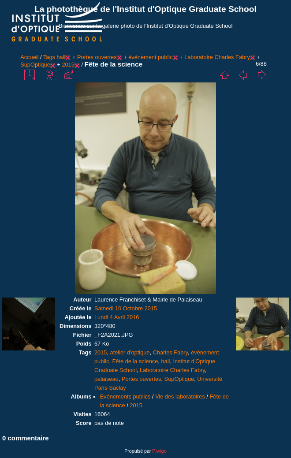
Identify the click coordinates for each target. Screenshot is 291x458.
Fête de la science (135, 361)
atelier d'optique (130, 352)
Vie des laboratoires (180, 396)
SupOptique (35, 64)
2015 (68, 64)
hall (60, 57)
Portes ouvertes (97, 57)
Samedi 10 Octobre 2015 (125, 308)
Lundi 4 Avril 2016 (116, 317)
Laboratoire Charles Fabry (217, 57)
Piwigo (159, 451)
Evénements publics (125, 396)
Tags (49, 57)
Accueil (29, 57)
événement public (150, 57)
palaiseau (106, 379)
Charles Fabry (170, 352)
